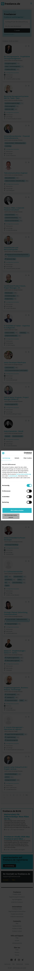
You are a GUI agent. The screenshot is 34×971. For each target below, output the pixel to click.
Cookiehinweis (13, 476)
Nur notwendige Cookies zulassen (11, 516)
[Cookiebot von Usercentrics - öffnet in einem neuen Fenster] (24, 453)
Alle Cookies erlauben (17, 510)
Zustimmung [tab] (6, 458)
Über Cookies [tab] (28, 458)
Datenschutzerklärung (23, 474)
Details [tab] (17, 458)
